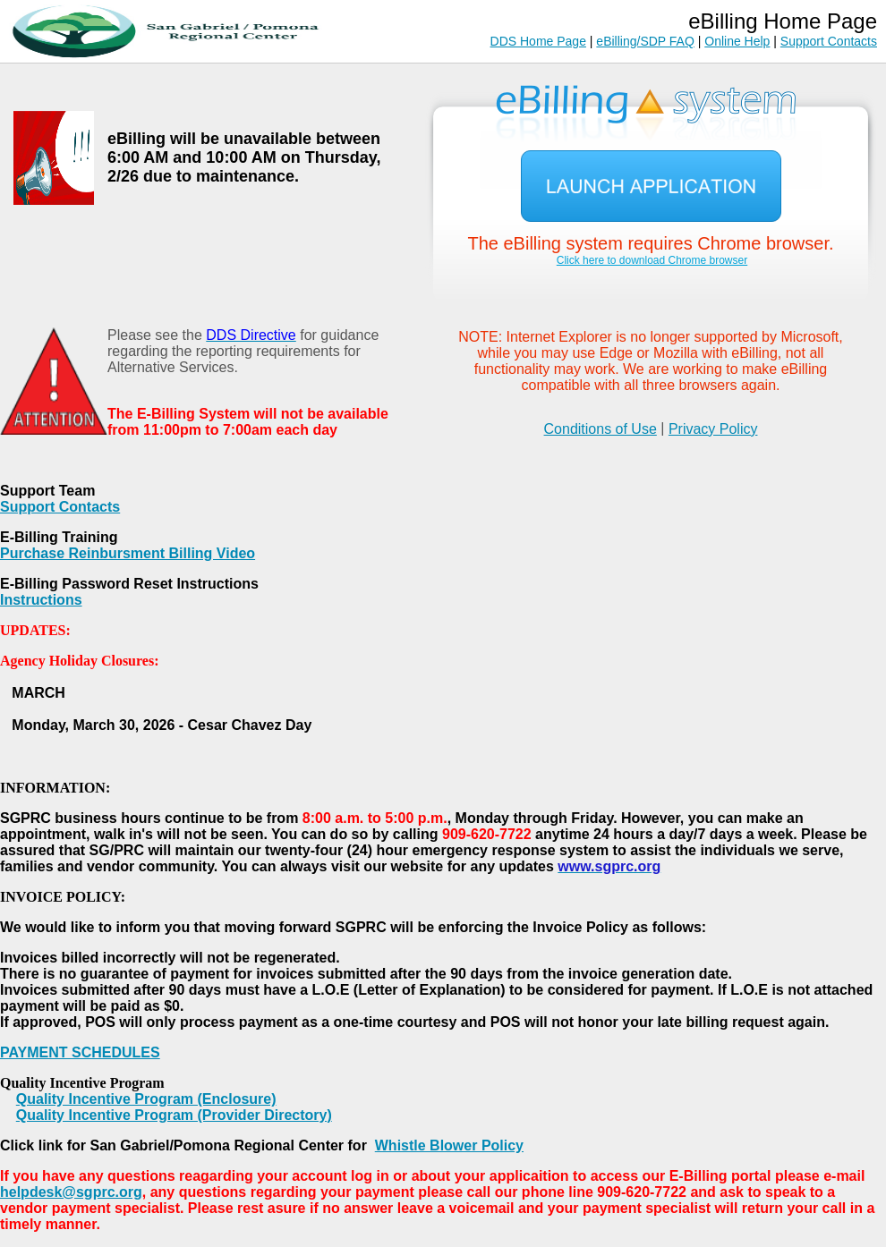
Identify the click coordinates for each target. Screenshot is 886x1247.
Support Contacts (828, 41)
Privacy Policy (713, 429)
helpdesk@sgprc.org (71, 1192)
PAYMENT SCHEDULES (80, 1052)
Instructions (41, 599)
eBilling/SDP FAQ (645, 41)
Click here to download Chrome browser (652, 260)
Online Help (737, 41)
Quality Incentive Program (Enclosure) (146, 1099)
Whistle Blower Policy (449, 1145)
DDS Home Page (538, 41)
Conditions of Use (600, 429)
